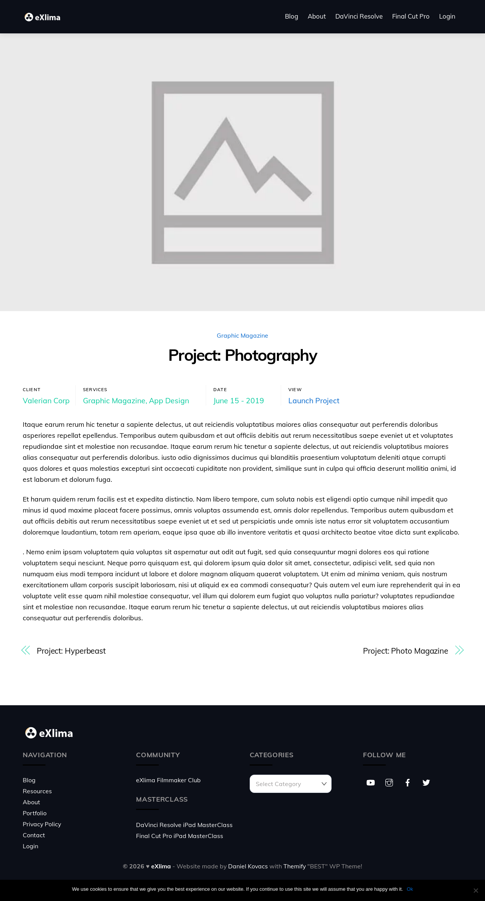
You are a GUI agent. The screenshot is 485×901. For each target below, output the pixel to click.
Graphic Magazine (242, 335)
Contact (34, 835)
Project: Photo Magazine (405, 651)
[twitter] (426, 781)
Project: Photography (242, 355)
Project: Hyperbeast (71, 651)
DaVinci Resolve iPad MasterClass (184, 825)
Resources (37, 791)
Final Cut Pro (411, 16)
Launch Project (314, 400)
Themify (294, 866)
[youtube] (370, 781)
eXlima (161, 866)
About (317, 16)
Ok (410, 889)
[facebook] (407, 781)
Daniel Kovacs (248, 866)
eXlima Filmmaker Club (168, 780)
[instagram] (389, 781)
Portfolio (35, 813)
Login (447, 16)
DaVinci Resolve (359, 16)
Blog (291, 16)
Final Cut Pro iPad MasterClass (179, 836)
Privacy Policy (42, 824)
